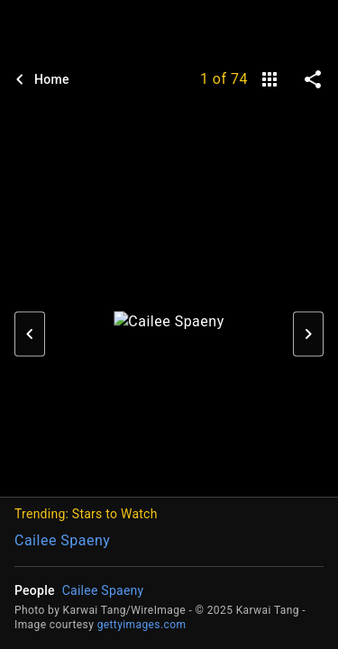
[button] (29, 333)
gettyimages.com (142, 624)
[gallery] (269, 79)
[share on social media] (312, 79)
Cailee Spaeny (62, 540)
